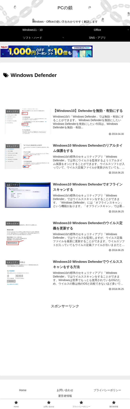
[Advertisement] (65, 91)
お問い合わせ (65, 390)
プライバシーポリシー (107, 390)
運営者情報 (65, 396)
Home (22, 390)
